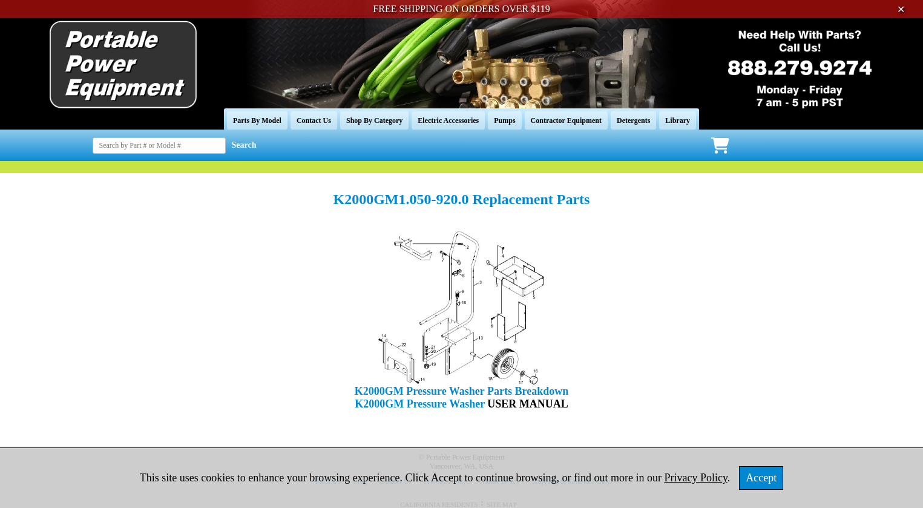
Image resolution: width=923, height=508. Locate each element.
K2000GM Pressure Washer (421, 404)
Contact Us (314, 120)
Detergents (633, 120)
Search (244, 145)
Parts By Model (257, 120)
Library (677, 120)
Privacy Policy (696, 478)
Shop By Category (374, 120)
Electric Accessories (448, 120)
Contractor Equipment (566, 120)
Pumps (504, 120)
